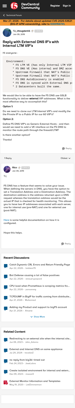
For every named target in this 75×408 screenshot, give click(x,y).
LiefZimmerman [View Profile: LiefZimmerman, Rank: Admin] (34, 384)
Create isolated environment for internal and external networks (40, 370)
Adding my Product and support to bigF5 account (38, 307)
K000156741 (57, 24)
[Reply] (66, 148)
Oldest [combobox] (66, 158)
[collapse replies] (37, 165)
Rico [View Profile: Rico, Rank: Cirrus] (14, 167)
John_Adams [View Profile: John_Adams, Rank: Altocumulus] (31, 342)
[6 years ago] (16, 384)
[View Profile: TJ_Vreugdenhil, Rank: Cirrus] (7, 32)
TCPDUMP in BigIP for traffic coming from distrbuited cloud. (40, 296)
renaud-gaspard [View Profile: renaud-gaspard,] (34, 278)
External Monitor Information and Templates (34, 381)
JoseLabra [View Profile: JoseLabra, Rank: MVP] (30, 363)
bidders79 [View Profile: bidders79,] (31, 268)
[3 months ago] (16, 268)
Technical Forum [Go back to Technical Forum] (12, 15)
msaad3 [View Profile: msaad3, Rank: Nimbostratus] (30, 374)
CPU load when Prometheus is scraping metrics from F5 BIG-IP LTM (39, 285)
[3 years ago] (16, 342)
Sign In (67, 5)
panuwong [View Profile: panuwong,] (31, 289)
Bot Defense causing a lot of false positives (34, 275)
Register (55, 5)
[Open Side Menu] (4, 5)
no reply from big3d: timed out (27, 359)
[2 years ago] (15, 352)
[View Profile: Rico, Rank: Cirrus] (7, 169)
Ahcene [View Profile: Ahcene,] (28, 310)
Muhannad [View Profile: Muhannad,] (30, 300)
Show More (37, 317)
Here (6, 220)
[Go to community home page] (25, 6)
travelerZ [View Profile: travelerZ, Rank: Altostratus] (29, 352)
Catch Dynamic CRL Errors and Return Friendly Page (39, 264)
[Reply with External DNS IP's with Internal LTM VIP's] (18, 171)
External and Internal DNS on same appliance (35, 349)
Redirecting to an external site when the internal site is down (39, 338)
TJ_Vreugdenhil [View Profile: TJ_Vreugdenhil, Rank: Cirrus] (21, 31)
